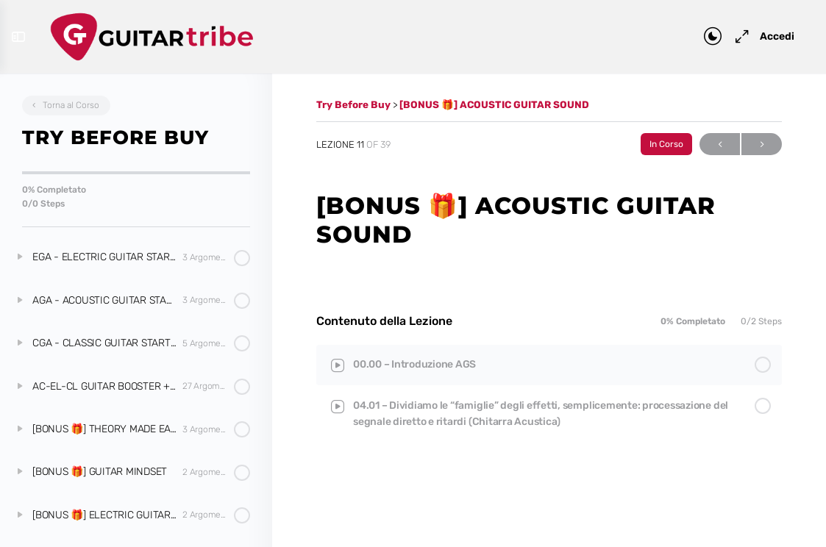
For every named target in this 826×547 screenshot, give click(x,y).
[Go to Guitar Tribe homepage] (158, 35)
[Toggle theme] (706, 37)
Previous (719, 144)
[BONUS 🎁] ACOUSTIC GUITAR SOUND (494, 104)
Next (761, 144)
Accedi (770, 36)
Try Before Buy (354, 104)
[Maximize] (732, 37)
